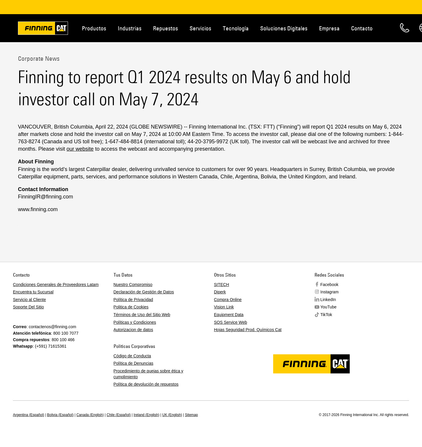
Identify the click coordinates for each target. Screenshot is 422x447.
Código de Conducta (132, 356)
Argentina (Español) (28, 415)
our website (80, 149)
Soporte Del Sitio (28, 307)
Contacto (362, 28)
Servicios (200, 28)
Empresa (329, 28)
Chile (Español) (119, 415)
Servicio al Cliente (29, 299)
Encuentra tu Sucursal (33, 292)
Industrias (130, 28)
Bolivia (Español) (60, 415)
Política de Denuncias (133, 363)
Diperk (220, 292)
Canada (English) (90, 415)
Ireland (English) (146, 415)
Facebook (329, 284)
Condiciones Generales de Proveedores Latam (56, 284)
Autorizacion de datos (133, 329)
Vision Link (224, 307)
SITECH (221, 284)
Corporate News (38, 58)
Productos (94, 28)
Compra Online (228, 299)
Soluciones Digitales (284, 28)
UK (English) (172, 415)
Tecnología (236, 28)
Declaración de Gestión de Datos (144, 292)
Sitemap (191, 415)
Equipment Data (228, 314)
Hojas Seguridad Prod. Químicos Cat (248, 329)
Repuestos (165, 28)
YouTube (328, 307)
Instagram (329, 292)
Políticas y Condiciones (135, 322)
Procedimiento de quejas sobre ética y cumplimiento (148, 374)
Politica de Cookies (131, 307)
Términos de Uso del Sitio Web (142, 314)
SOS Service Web (230, 322)
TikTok (326, 314)
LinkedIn (328, 299)
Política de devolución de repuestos (146, 384)
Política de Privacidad (133, 299)
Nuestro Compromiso (133, 284)
